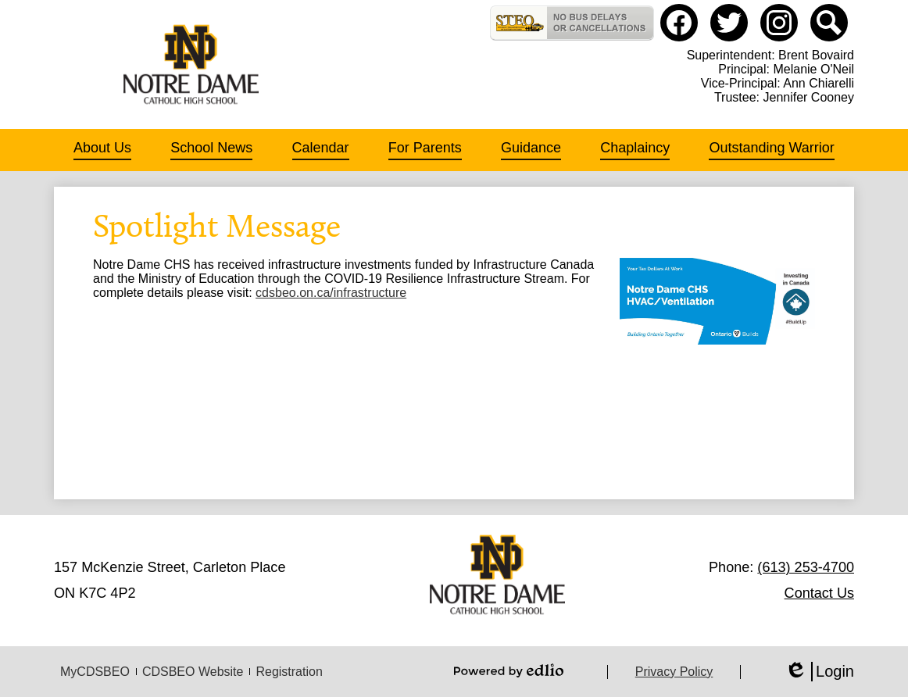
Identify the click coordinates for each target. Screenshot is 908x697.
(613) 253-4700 (805, 567)
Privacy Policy (674, 671)
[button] (102, 150)
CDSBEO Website (193, 671)
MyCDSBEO (95, 671)
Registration (289, 671)
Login (819, 671)
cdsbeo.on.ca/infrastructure (331, 292)
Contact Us (819, 593)
